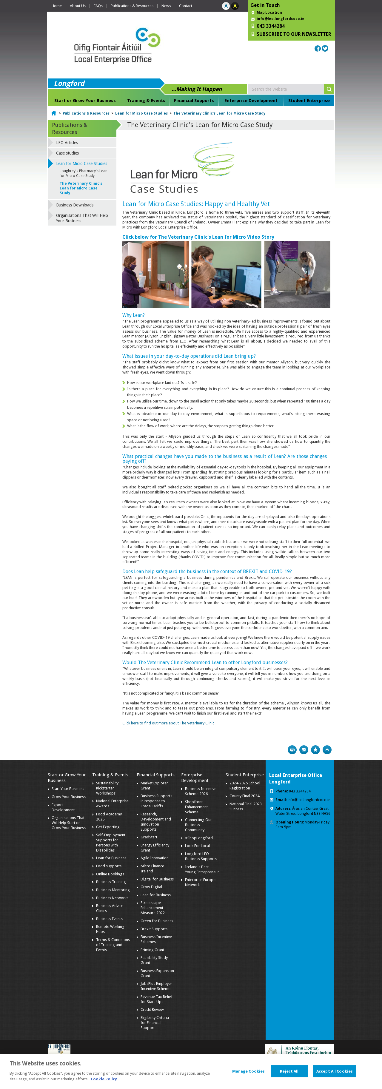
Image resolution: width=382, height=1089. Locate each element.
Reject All (289, 1075)
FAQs (98, 6)
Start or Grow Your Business (85, 100)
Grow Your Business (69, 797)
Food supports (108, 866)
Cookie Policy (104, 1083)
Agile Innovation (155, 858)
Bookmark (315, 749)
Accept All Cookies (334, 1075)
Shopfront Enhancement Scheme (196, 807)
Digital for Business (157, 879)
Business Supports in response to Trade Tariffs (156, 801)
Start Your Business (68, 788)
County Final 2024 (244, 796)
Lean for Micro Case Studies (141, 113)
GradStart (149, 837)
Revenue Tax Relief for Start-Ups (156, 999)
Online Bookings (110, 874)
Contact (185, 6)
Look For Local (197, 845)
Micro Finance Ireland (152, 868)
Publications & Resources (132, 6)
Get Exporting (108, 827)
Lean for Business (111, 858)
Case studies (67, 153)
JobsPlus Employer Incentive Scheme (156, 986)
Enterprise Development (251, 100)
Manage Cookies (248, 1075)
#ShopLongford (199, 838)
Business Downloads (74, 205)
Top (327, 749)
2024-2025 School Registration (244, 785)
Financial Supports (194, 100)
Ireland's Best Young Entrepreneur (202, 869)
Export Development (63, 807)
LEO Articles (67, 142)
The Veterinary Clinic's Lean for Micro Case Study (219, 113)
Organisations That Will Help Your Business (82, 218)
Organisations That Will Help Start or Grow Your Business (69, 822)
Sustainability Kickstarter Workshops (107, 788)
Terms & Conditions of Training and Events (113, 944)
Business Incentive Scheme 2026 (200, 791)
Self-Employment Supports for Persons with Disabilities (110, 842)
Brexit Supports (154, 929)
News (166, 6)
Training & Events (146, 100)
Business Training (111, 882)
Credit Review (152, 1009)
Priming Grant (152, 950)
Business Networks (112, 898)
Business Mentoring (113, 890)
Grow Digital (151, 887)
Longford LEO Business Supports (201, 856)
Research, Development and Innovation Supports (156, 822)
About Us (78, 6)
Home (57, 6)
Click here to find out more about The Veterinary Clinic (168, 723)
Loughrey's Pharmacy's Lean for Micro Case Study (83, 173)
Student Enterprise (309, 100)
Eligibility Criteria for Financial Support (155, 1022)
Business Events (109, 919)
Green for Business (157, 921)
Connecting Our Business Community (198, 824)
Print (292, 749)
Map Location (269, 12)
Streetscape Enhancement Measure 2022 (153, 907)
